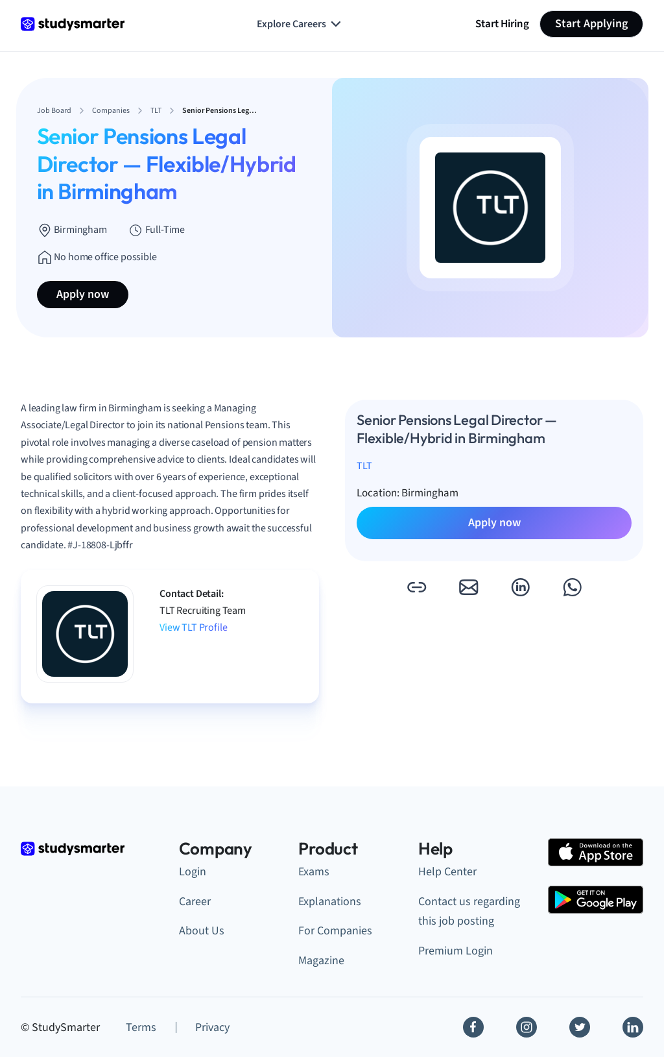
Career (195, 901)
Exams (313, 872)
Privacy (212, 1027)
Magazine (321, 961)
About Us (201, 931)
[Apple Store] (595, 852)
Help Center (447, 872)
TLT (364, 466)
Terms (141, 1027)
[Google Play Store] (595, 900)
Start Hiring (502, 24)
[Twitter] (579, 1027)
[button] (416, 587)
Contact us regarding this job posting (469, 911)
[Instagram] (526, 1027)
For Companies (335, 931)
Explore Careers (300, 24)
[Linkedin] (632, 1027)
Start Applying (591, 24)
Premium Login (455, 951)
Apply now (82, 294)
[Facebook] (473, 1027)
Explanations (329, 901)
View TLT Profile (193, 627)
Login (192, 872)
